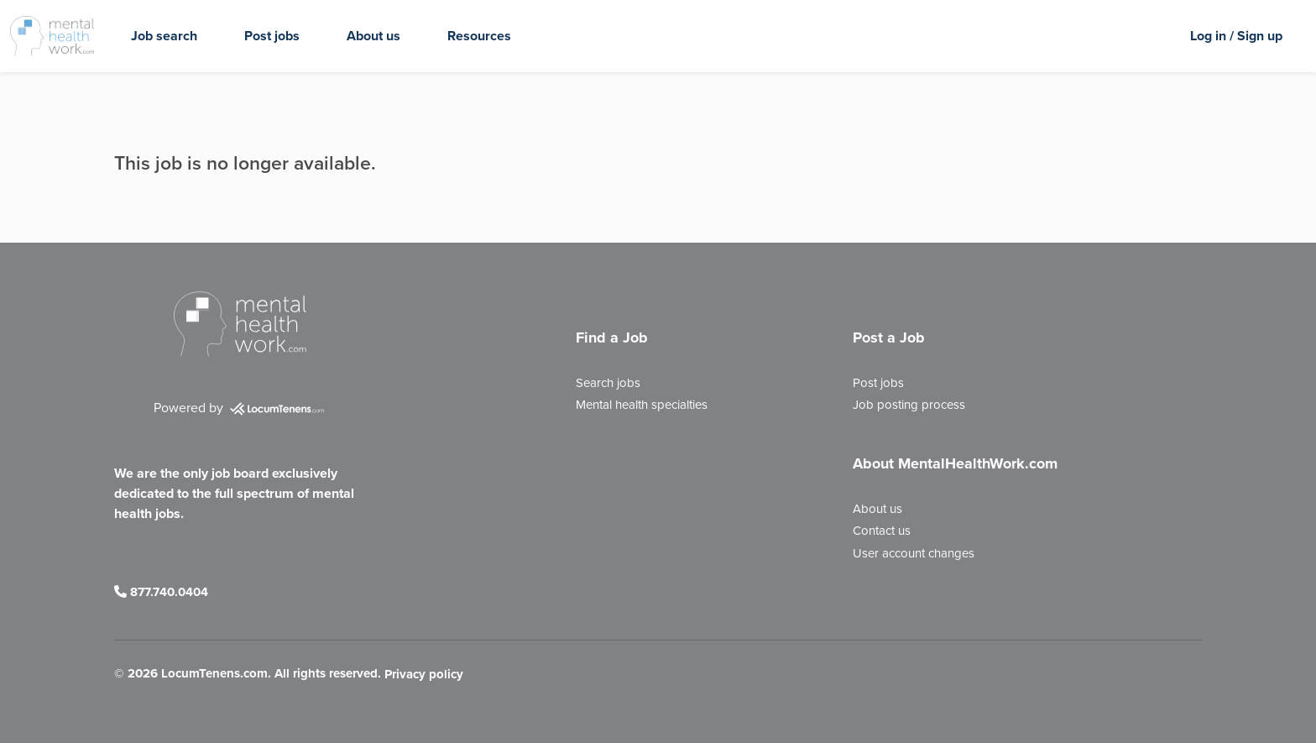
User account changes (913, 553)
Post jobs (272, 35)
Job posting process (909, 404)
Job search (164, 35)
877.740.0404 (161, 592)
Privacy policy (423, 675)
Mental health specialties (642, 404)
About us (373, 35)
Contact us (882, 530)
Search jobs (608, 383)
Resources (479, 35)
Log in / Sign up (1236, 35)
